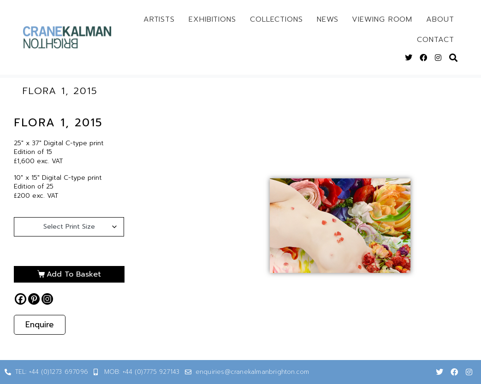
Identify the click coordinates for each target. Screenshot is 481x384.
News (327, 19)
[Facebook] (20, 299)
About (440, 19)
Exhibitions (212, 19)
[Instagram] (47, 299)
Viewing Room (382, 19)
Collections (276, 19)
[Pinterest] (34, 299)
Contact (435, 39)
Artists (159, 19)
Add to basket (74, 274)
